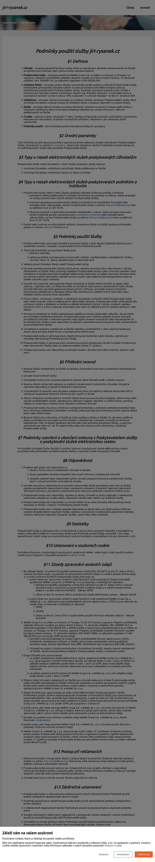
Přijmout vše (144, 854)
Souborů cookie (113, 845)
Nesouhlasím (123, 854)
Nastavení (103, 854)
